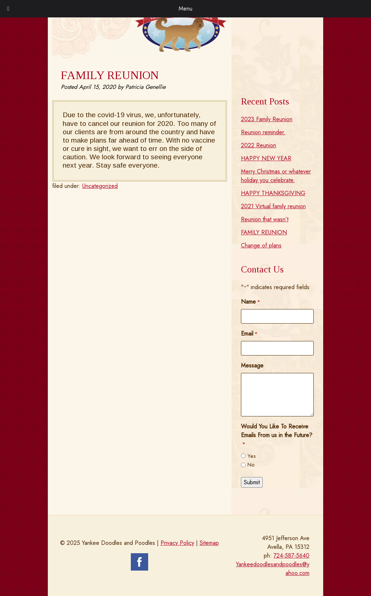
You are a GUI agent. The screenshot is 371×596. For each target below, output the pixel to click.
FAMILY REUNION (264, 232)
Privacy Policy (177, 543)
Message (252, 365)
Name (250, 301)
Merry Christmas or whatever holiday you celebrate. (276, 175)
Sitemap (209, 543)
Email (249, 333)
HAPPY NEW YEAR (266, 158)
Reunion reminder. (263, 132)
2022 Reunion (258, 145)
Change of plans (261, 245)
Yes (251, 456)
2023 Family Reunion (266, 119)
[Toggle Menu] (8, 8)
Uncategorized (100, 186)
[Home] (180, 50)
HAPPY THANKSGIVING (273, 193)
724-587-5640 (291, 555)
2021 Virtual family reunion (273, 206)
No (251, 465)
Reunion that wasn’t (264, 219)
